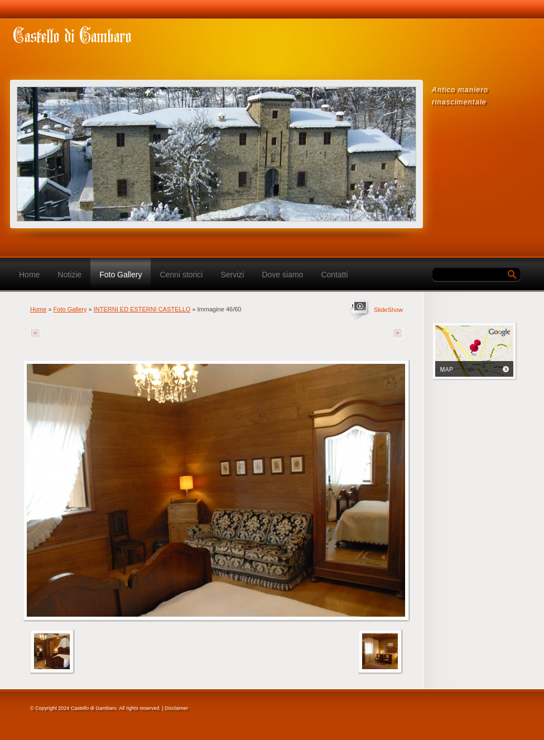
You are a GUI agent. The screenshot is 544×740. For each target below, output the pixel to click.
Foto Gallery (120, 274)
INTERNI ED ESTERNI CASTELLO (142, 309)
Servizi (232, 274)
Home (29, 274)
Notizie (69, 274)
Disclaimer (176, 708)
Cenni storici (181, 274)
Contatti (334, 274)
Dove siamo (282, 274)
